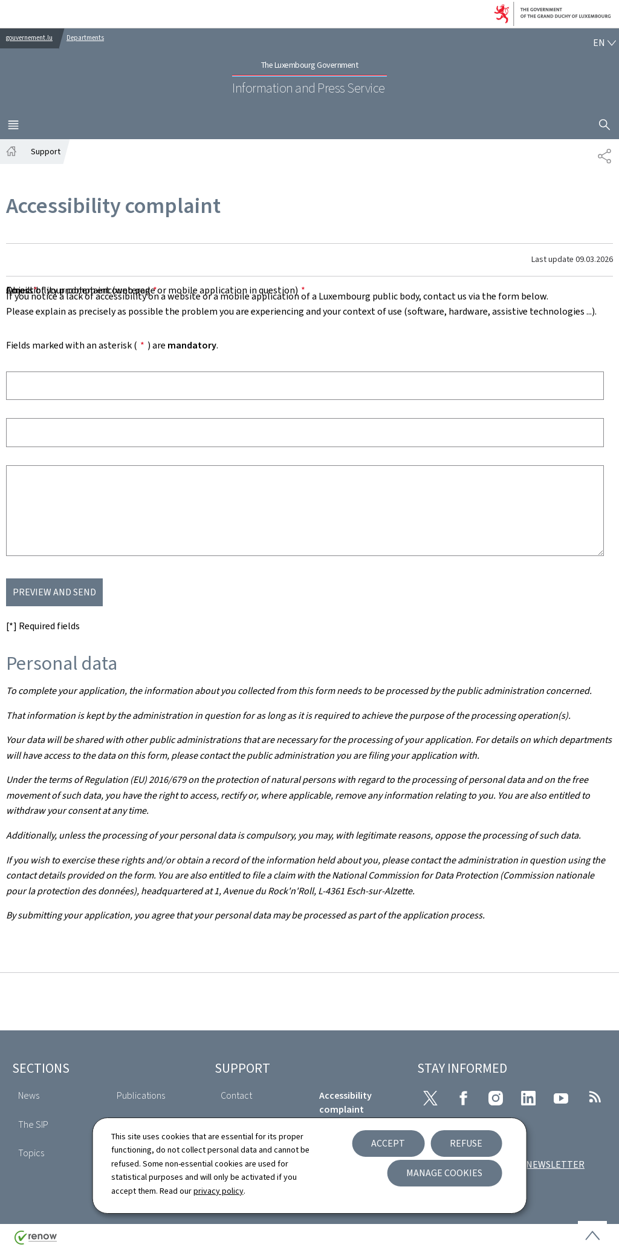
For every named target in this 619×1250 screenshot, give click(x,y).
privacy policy (218, 1191)
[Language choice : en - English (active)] (604, 42)
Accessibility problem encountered (81, 290)
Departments (85, 37)
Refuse (466, 1143)
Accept (388, 1143)
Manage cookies (444, 1173)
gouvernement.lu (29, 37)
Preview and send (54, 592)
